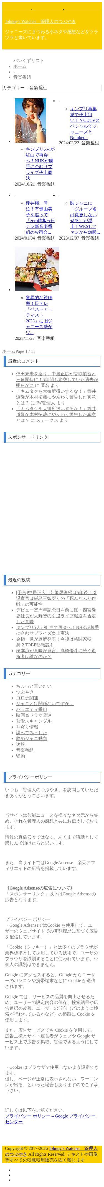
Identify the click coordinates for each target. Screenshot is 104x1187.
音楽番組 (46, 184)
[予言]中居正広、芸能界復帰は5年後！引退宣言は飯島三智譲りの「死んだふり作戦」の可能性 (56, 598)
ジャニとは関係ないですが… (45, 703)
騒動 (20, 756)
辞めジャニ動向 (31, 738)
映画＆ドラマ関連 (34, 715)
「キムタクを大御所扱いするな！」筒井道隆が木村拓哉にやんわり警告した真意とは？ (56, 397)
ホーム (9, 351)
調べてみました (31, 732)
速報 (20, 744)
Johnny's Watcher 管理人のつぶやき (40, 21)
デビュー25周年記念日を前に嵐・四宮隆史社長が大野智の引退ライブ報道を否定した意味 (56, 616)
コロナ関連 (27, 697)
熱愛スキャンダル (34, 721)
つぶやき (25, 692)
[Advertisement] (52, 509)
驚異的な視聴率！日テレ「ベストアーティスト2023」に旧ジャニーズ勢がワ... (39, 315)
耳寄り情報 (27, 726)
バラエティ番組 (31, 709)
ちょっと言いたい (34, 686)
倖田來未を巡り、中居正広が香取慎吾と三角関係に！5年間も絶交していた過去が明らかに (57, 379)
